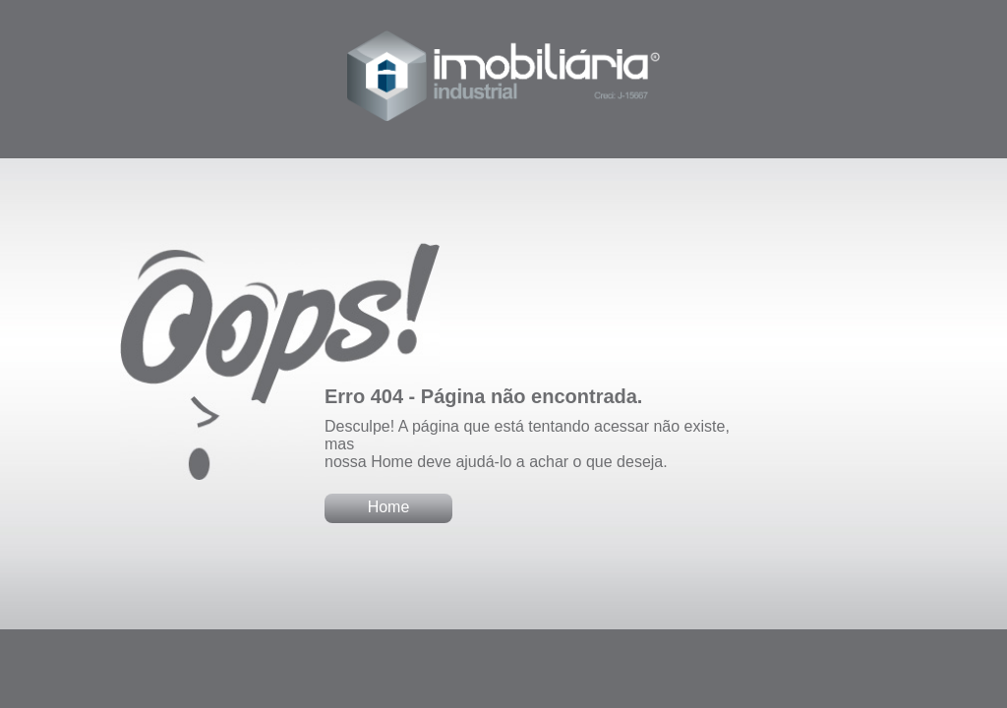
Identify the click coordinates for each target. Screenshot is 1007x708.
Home (389, 507)
